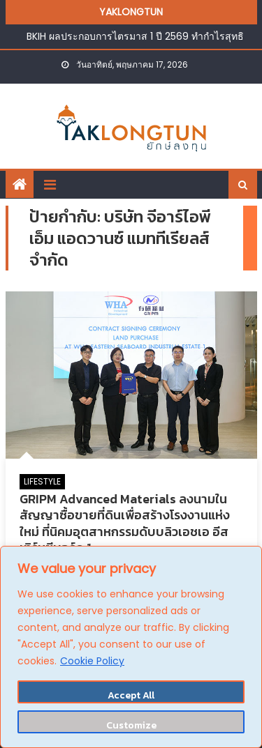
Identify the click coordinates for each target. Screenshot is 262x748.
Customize (131, 725)
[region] (131, 647)
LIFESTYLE (42, 481)
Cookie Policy (92, 661)
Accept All (131, 695)
